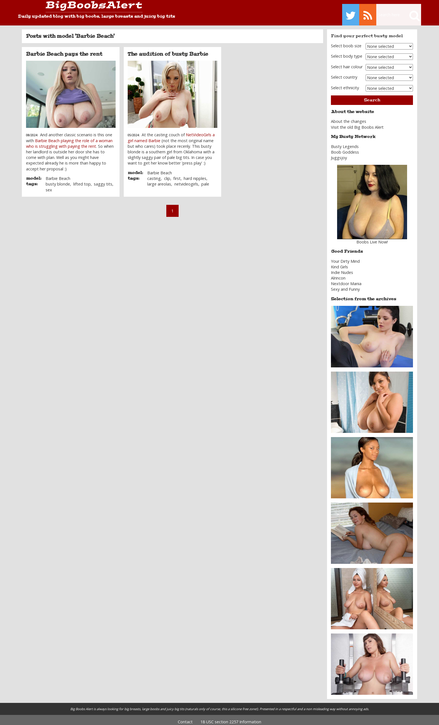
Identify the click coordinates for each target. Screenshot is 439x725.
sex (49, 186)
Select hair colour (347, 62)
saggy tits (103, 180)
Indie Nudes (342, 268)
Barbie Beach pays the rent (64, 50)
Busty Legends (345, 142)
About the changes (348, 117)
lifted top (82, 180)
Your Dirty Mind (345, 257)
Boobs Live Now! (372, 238)
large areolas (159, 180)
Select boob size (346, 41)
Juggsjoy (339, 153)
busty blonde (58, 180)
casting (154, 174)
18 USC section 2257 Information (230, 718)
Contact (185, 718)
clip (167, 174)
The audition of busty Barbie (168, 50)
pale (205, 180)
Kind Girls (339, 263)
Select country (344, 73)
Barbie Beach (58, 174)
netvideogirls (186, 180)
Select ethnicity (345, 83)
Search (372, 96)
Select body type (346, 52)
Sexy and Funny (345, 285)
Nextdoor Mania (346, 280)
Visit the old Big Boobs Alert (357, 123)
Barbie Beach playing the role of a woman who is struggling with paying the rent (69, 139)
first (177, 174)
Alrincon (338, 274)
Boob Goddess (345, 148)
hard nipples (195, 174)
